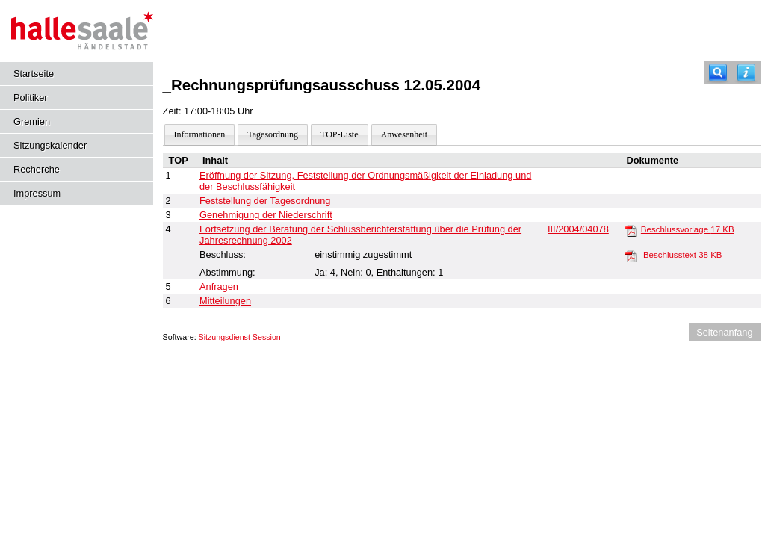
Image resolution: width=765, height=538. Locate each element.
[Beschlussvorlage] (631, 230)
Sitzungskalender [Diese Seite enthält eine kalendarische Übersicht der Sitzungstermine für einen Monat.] (50, 145)
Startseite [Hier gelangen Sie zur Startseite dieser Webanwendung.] (33, 73)
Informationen (200, 134)
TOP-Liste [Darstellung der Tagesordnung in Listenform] (339, 134)
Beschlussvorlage (687, 229)
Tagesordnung (272, 134)
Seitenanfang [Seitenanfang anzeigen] (724, 332)
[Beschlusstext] (631, 255)
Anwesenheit (404, 134)
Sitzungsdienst (224, 337)
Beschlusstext (682, 254)
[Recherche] (718, 72)
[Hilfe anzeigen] (746, 72)
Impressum (37, 193)
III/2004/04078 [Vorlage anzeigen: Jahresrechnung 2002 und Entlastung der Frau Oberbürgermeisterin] (578, 229)
